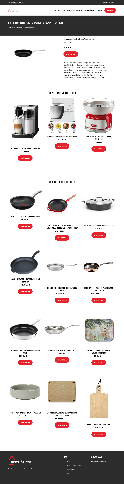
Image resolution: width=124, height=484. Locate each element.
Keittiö (56, 10)
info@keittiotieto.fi (108, 2)
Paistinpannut (29, 28)
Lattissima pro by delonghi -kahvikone (25, 148)
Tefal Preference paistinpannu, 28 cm (25, 216)
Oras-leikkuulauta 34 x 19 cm (98, 424)
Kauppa (110, 10)
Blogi (100, 10)
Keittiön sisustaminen (72, 10)
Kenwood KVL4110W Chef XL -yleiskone (62, 136)
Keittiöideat (90, 10)
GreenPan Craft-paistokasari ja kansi (99, 225)
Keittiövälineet (16, 28)
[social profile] (23, 2)
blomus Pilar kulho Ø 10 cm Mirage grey (25, 412)
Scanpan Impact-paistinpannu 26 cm (62, 350)
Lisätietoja (70, 54)
